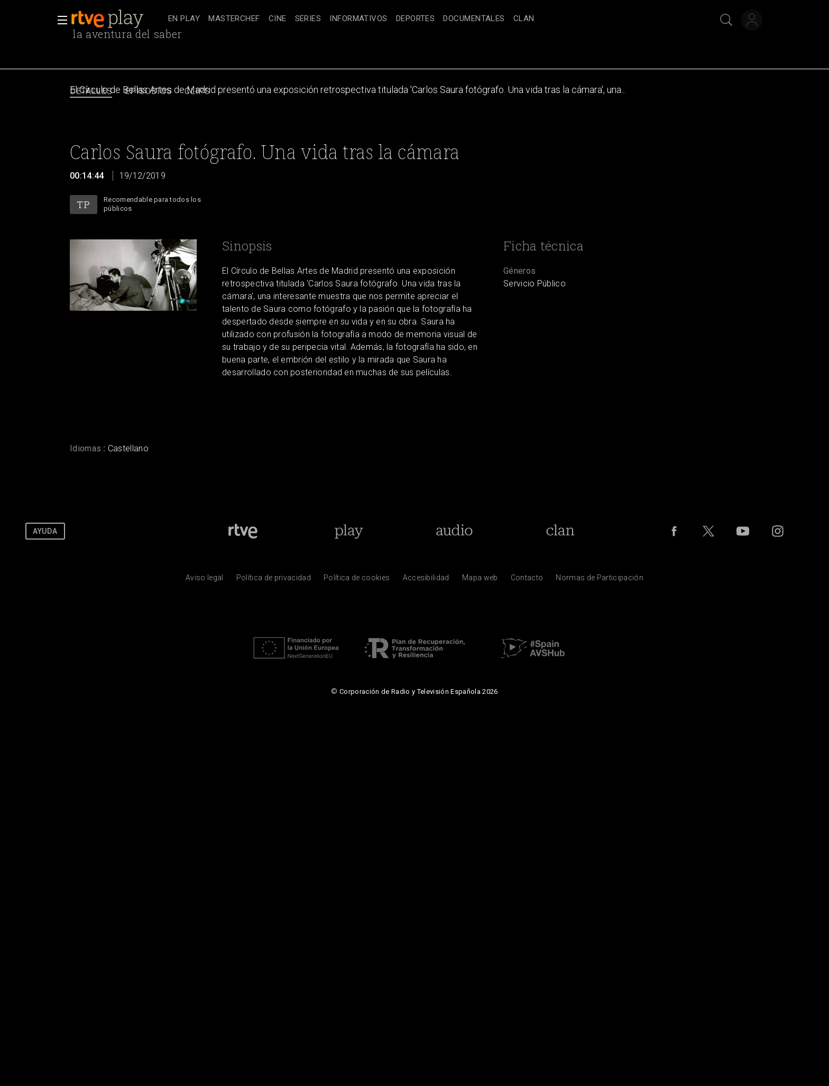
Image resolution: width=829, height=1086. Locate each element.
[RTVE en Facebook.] (674, 531)
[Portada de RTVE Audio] (454, 531)
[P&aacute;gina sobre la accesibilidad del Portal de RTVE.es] (426, 580)
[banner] (117, 19)
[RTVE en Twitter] (708, 531)
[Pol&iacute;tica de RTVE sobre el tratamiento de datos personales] (273, 580)
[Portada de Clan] (560, 531)
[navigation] (426, 19)
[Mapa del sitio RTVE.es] (480, 580)
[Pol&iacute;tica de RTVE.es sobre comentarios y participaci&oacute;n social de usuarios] (599, 580)
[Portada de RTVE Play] (348, 531)
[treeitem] (184, 19)
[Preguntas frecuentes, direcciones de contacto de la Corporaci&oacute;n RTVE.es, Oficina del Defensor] (527, 580)
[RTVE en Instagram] (777, 531)
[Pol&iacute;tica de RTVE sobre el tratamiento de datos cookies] (357, 580)
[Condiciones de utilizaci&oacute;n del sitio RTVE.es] (205, 580)
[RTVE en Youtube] (742, 531)
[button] (59, 20)
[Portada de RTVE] (243, 531)
